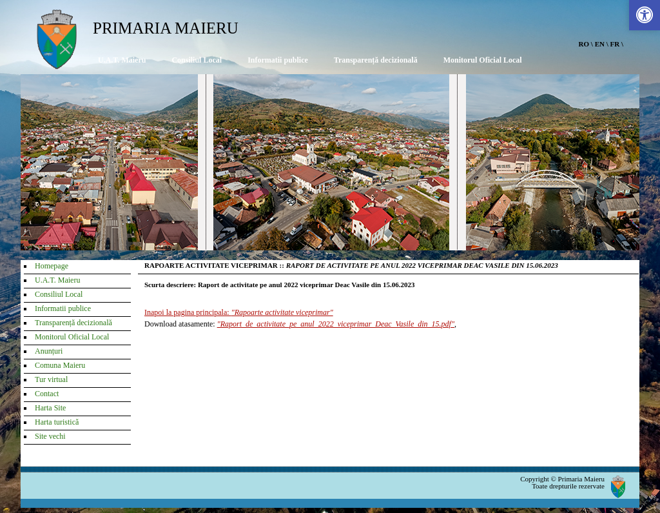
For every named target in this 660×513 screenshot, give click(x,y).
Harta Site (50, 407)
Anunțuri (49, 351)
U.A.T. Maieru (122, 60)
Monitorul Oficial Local (482, 60)
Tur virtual (51, 379)
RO (584, 44)
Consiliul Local (196, 60)
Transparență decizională (376, 60)
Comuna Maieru (60, 365)
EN (600, 44)
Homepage (51, 265)
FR (615, 44)
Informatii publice (278, 60)
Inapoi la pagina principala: (238, 312)
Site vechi (50, 436)
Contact (47, 393)
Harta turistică (57, 422)
